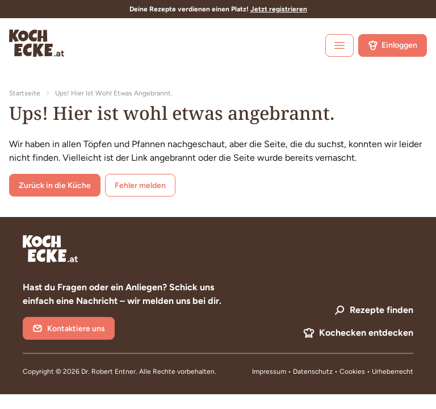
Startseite (24, 93)
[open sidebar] (339, 45)
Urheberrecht (392, 371)
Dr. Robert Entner (108, 371)
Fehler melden (140, 185)
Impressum (269, 371)
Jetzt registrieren (278, 9)
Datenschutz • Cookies (330, 371)
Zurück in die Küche (55, 185)
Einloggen (392, 45)
